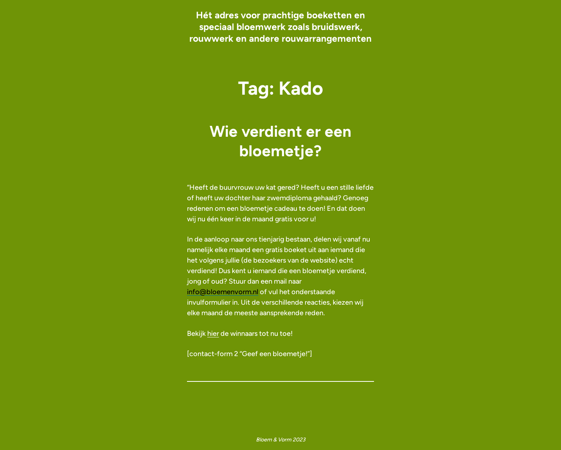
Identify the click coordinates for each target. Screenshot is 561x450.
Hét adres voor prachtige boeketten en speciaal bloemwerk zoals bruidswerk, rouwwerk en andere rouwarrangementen (280, 26)
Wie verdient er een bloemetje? (280, 141)
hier (213, 333)
